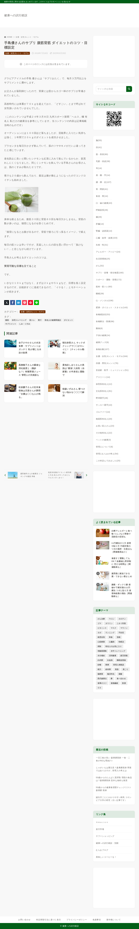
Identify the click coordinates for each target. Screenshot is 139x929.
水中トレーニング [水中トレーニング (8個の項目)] (118, 651)
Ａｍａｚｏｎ (102, 822)
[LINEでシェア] (36, 302)
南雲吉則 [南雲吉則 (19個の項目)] (101, 637)
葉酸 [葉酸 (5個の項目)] (120, 674)
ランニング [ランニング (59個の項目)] (109, 633)
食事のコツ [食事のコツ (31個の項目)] (102, 683)
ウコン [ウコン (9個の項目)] (111, 619)
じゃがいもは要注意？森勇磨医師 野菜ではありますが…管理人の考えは (113, 769)
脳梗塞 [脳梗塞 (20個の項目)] (100, 674)
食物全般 (102, 349)
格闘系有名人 (104, 419)
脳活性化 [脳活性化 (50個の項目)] (110, 674)
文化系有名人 (104, 391)
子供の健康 (103, 335)
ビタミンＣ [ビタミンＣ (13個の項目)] (102, 628)
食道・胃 (102, 196)
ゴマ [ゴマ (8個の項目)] (99, 623)
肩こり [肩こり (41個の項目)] (125, 669)
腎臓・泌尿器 (104, 231)
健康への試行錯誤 (15, 15)
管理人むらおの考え (107, 454)
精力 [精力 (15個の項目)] (99, 669)
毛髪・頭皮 (103, 161)
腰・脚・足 (103, 182)
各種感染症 (103, 314)
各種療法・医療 (105, 321)
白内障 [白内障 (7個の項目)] (100, 660)
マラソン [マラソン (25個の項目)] (124, 628)
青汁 (40, 320)
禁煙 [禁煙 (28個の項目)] (107, 665)
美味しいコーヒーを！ (106, 857)
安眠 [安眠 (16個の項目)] (118, 637)
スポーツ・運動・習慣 (109, 280)
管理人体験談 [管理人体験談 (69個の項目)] (118, 665)
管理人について (104, 447)
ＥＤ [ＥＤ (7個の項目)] (99, 688)
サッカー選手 (104, 405)
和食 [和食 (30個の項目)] (111, 637)
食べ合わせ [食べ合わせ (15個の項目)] (121, 678)
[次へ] (67, 475)
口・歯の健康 (104, 203)
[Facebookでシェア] (12, 302)
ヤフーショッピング (105, 836)
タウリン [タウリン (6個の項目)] (109, 623)
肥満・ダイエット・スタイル (112, 307)
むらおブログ (102, 850)
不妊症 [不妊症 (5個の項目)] (121, 633)
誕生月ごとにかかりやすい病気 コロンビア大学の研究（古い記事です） (113, 798)
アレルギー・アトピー (108, 252)
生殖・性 (102, 245)
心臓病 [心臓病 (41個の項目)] (111, 642)
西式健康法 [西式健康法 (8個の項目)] (102, 678)
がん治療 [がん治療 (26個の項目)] (101, 619)
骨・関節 (102, 189)
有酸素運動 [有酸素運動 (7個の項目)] (102, 651)
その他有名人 (104, 433)
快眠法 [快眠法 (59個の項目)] (121, 642)
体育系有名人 (104, 384)
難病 (99, 328)
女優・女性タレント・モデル (27, 37)
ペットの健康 (103, 440)
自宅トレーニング (19, 320)
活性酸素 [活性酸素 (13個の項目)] (112, 656)
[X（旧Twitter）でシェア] (6, 302)
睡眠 (100, 293)
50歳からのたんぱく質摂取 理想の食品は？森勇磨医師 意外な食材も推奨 (114, 779)
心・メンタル (104, 300)
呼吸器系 (102, 210)
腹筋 (7, 320)
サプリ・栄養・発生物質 (110, 273)
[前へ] (24, 475)
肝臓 (100, 224)
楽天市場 (100, 829)
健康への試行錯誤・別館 (107, 843)
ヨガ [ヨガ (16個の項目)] (99, 633)
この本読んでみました (108, 461)
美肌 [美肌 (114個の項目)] (117, 669)
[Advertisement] (46, 436)
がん (100, 266)
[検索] (129, 89)
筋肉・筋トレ (104, 286)
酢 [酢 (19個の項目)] (112, 678)
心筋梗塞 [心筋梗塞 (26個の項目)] (101, 642)
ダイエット (68, 320)
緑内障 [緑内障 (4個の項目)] (108, 669)
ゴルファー (103, 412)
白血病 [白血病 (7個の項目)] (110, 660)
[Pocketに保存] (24, 302)
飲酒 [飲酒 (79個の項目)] (124, 683)
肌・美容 (102, 154)
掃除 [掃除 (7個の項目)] (99, 646)
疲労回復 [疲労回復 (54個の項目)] (124, 656)
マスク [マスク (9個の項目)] (113, 628)
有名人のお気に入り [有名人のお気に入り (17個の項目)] (113, 646)
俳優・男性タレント (107, 363)
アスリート (103, 377)
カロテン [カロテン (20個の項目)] (122, 619)
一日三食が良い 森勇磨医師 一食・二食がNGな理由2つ (113, 759)
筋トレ (32, 320)
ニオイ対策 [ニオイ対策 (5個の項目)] (121, 623)
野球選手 (102, 398)
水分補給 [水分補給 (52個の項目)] (101, 656)
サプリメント (10, 324)
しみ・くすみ (24, 324)
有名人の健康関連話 (53, 320)
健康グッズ (102, 342)
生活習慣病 (103, 259)
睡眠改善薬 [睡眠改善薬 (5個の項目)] (121, 660)
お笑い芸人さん (105, 426)
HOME (8, 37)
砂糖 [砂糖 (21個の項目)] (99, 665)
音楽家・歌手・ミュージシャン (112, 370)
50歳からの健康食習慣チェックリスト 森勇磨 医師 (113, 788)
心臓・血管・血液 (106, 238)
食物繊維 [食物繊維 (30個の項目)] (114, 683)
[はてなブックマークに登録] (18, 302)
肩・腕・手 (103, 175)
